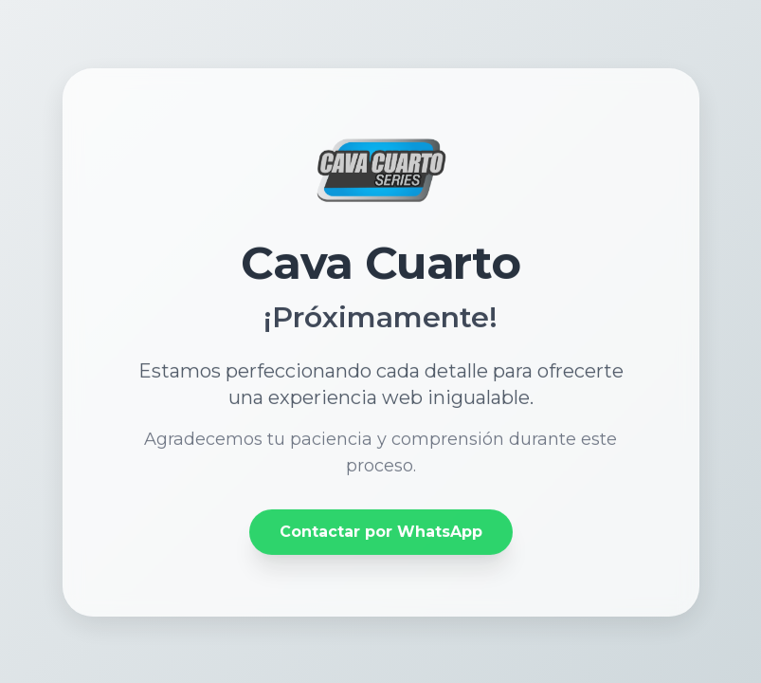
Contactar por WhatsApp (381, 533)
